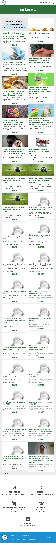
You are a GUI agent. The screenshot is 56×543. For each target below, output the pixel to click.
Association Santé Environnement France (4, 3)
